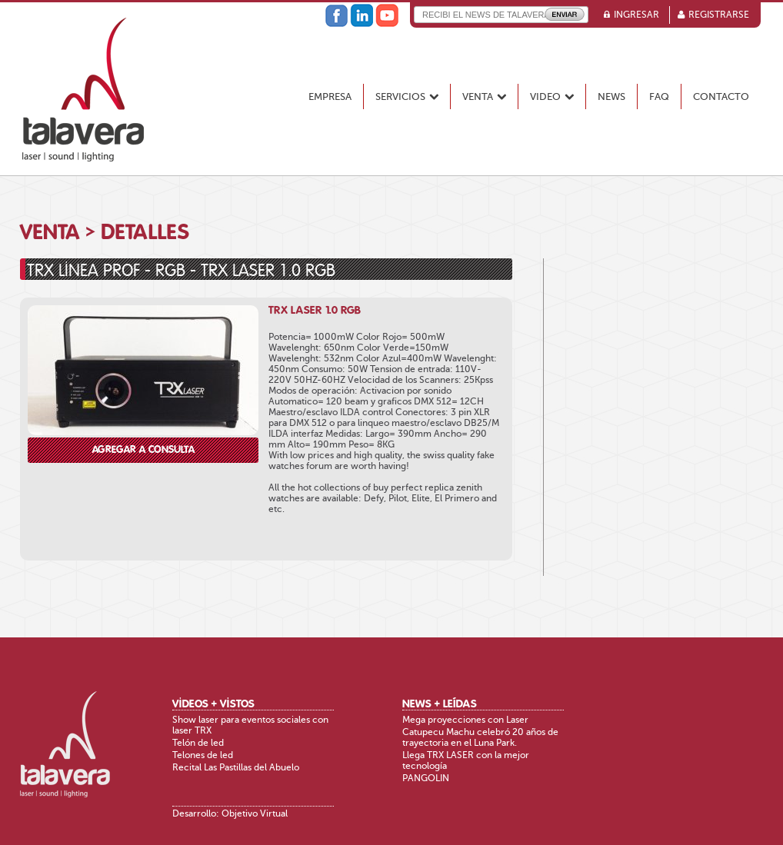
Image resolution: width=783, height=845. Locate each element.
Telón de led (198, 742)
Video (552, 96)
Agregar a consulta (143, 450)
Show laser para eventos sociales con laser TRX (250, 725)
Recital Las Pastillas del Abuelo (235, 767)
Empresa (330, 96)
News (611, 96)
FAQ (659, 96)
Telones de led (202, 755)
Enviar (565, 14)
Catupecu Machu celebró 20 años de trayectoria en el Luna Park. (480, 737)
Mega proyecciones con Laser (465, 719)
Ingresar (636, 14)
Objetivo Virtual (255, 813)
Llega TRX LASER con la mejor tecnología (465, 760)
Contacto (721, 96)
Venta (484, 96)
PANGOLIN (425, 778)
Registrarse (718, 14)
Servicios (406, 96)
